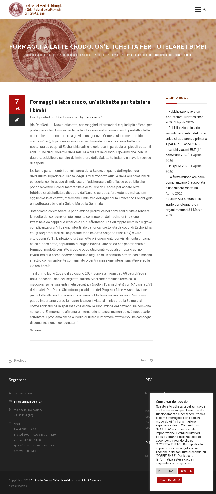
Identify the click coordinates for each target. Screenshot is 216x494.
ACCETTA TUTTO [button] (169, 479)
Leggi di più (183, 463)
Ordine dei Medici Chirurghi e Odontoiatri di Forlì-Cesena (65, 480)
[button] (198, 9)
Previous (20, 361)
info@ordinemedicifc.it (28, 401)
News (38, 330)
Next (144, 360)
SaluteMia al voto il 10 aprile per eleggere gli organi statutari (183, 204)
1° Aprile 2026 (178, 166)
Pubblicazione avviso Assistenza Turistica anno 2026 (185, 116)
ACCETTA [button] (186, 471)
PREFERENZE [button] (166, 471)
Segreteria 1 (94, 117)
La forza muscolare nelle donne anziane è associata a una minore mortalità (185, 182)
